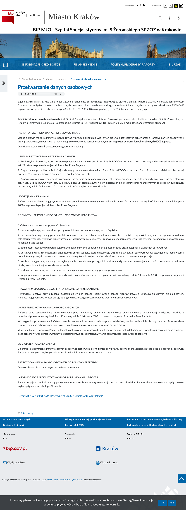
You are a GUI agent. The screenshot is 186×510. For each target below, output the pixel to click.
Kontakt (130, 438)
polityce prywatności (59, 504)
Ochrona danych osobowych (17, 419)
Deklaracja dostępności (14, 425)
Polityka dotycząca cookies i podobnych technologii (151, 425)
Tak (162, 502)
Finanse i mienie (85, 64)
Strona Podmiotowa (31, 79)
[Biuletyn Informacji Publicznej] (46, 450)
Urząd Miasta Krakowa (56, 480)
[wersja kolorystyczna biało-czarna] (170, 5)
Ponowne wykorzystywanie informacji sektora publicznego (155, 419)
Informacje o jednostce (41, 64)
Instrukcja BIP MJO (74, 425)
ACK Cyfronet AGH (75, 480)
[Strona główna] (6, 65)
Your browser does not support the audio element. (41, 94)
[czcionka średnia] (140, 6)
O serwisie (70, 434)
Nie (172, 502)
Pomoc (68, 438)
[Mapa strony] (170, 19)
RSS (5, 438)
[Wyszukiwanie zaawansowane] (160, 18)
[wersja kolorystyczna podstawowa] (165, 5)
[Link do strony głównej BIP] (55, 17)
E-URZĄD (175, 64)
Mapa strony (9, 434)
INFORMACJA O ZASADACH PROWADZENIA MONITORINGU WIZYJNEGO (60, 396)
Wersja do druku (107, 463)
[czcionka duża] (147, 5)
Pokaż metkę (27, 413)
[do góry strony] (182, 478)
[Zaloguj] (179, 19)
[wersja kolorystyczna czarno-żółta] (176, 5)
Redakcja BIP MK (135, 434)
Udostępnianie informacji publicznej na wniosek (88, 419)
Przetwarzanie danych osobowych (87, 79)
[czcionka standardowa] (137, 5)
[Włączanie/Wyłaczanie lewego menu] (3, 83)
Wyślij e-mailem (14, 463)
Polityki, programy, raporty (133, 64)
